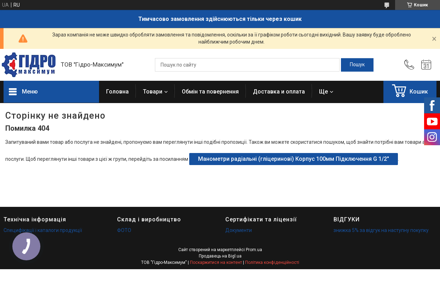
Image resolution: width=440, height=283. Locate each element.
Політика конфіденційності (272, 262)
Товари (152, 91)
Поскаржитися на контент (216, 262)
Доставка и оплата (279, 91)
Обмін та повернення (210, 91)
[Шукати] (357, 65)
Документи (238, 230)
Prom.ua (254, 249)
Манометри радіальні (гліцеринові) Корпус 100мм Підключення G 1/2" (293, 158)
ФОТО (124, 230)
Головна (117, 91)
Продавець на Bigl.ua (220, 256)
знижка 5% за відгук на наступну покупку (381, 230)
